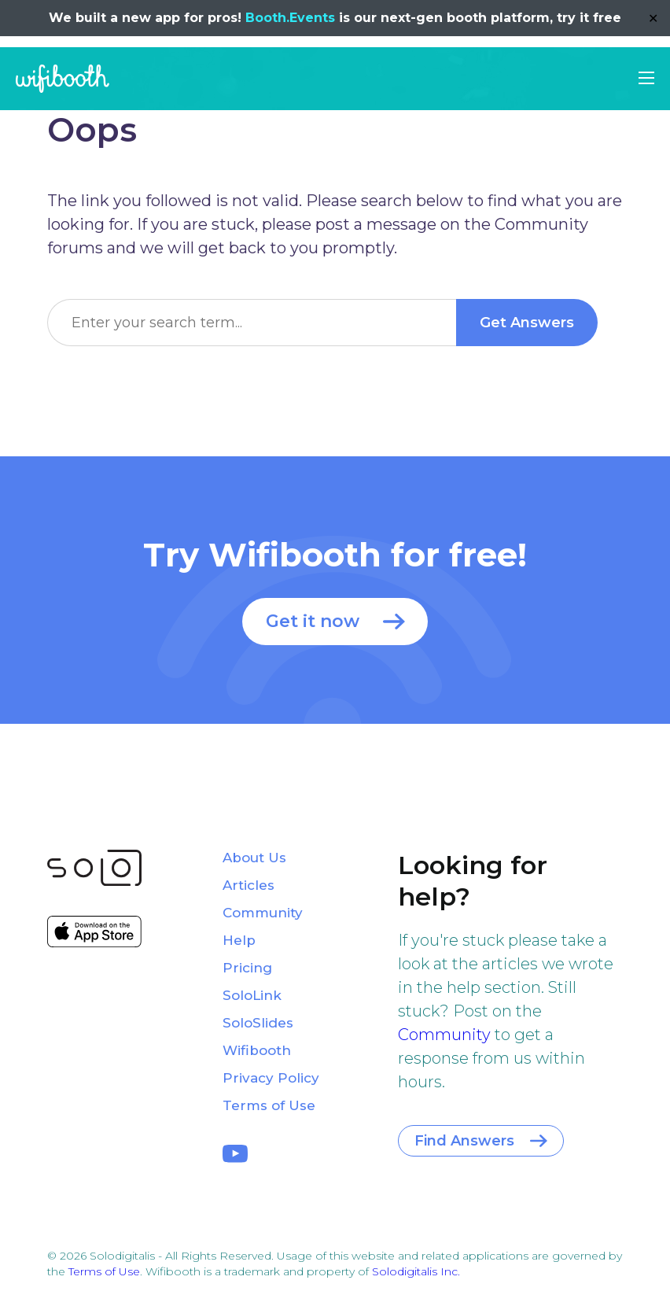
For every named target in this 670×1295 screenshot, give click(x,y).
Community (444, 1034)
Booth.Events (290, 17)
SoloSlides (258, 1023)
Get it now (312, 621)
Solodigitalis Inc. (416, 1271)
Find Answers (464, 1140)
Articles (248, 885)
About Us (254, 857)
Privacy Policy (271, 1078)
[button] (646, 78)
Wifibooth (62, 79)
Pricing (247, 968)
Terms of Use (269, 1105)
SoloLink (252, 995)
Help (239, 940)
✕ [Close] (653, 18)
